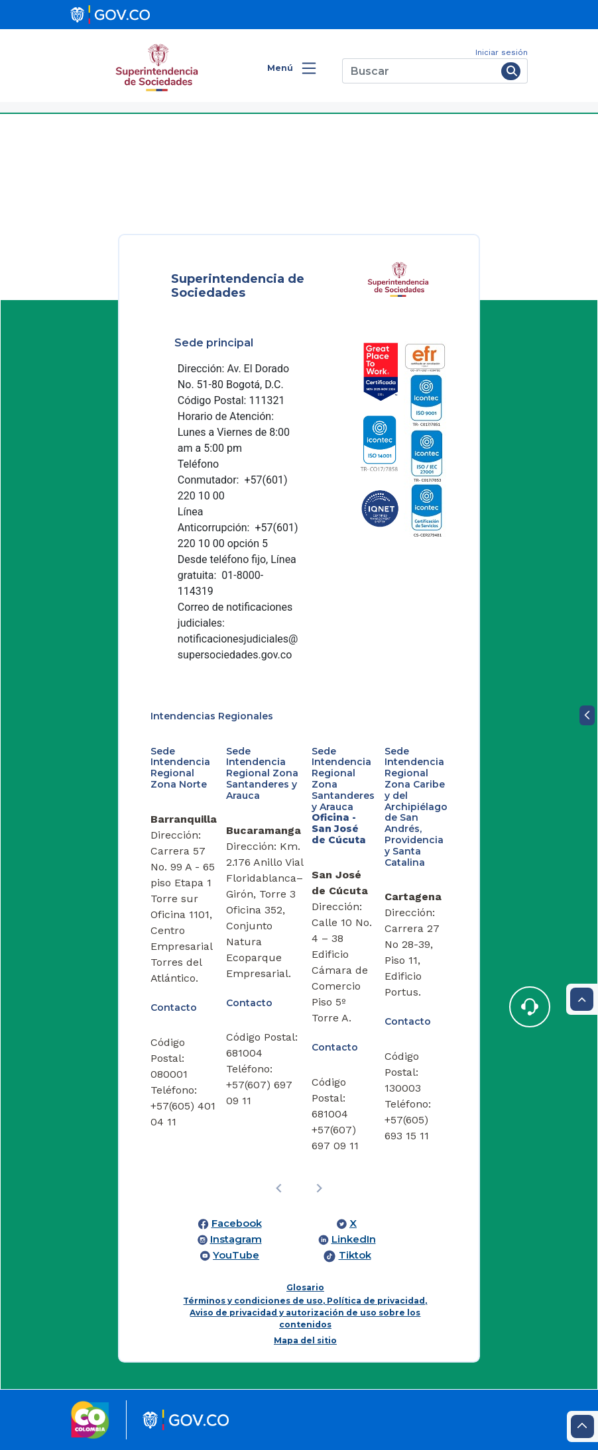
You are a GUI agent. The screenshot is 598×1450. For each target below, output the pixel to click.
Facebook (236, 1223)
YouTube (236, 1255)
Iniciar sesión (501, 52)
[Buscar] (419, 70)
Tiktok (355, 1255)
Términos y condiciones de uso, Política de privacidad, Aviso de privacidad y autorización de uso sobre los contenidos (305, 1312)
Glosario (305, 1287)
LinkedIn (353, 1239)
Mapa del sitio (305, 1340)
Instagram (236, 1239)
